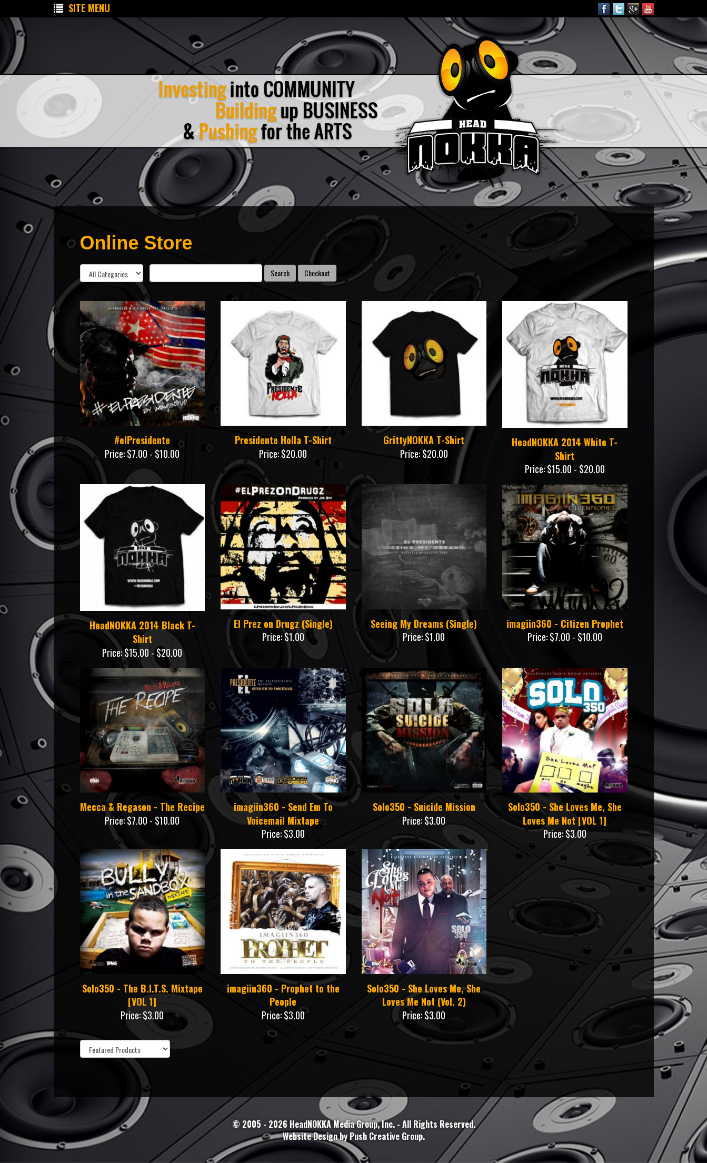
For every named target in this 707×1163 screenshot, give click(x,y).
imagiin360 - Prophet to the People (283, 995)
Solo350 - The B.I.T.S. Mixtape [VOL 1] (142, 995)
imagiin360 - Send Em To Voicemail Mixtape (283, 813)
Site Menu (82, 8)
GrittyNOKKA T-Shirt (423, 440)
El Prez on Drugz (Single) (283, 623)
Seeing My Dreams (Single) (424, 623)
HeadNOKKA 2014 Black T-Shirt (142, 632)
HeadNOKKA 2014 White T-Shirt (565, 449)
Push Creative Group (386, 1136)
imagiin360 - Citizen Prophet (564, 623)
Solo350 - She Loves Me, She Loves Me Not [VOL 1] (565, 813)
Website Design (311, 1136)
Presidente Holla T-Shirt (283, 440)
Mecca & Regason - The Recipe (142, 807)
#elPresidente (142, 440)
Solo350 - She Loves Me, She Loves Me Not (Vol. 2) (424, 995)
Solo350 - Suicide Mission (424, 807)
